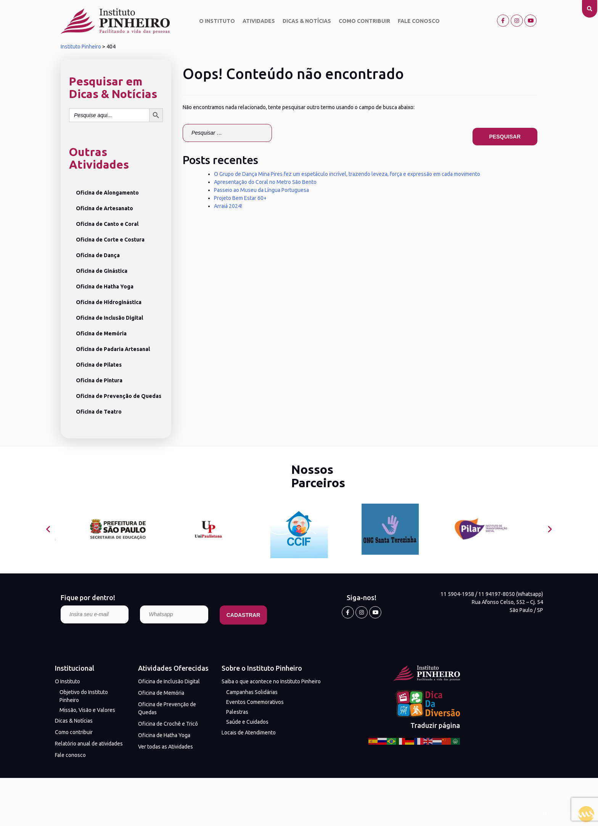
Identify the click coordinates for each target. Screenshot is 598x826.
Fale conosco (419, 21)
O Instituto (217, 21)
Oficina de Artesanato (104, 208)
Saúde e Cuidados (247, 722)
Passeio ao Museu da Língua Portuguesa (261, 190)
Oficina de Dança (98, 255)
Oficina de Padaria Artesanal (113, 349)
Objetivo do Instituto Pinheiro (83, 696)
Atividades (259, 21)
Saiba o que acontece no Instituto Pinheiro (271, 681)
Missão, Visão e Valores (87, 710)
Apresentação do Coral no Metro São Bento (265, 182)
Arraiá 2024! (228, 206)
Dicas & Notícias (307, 21)
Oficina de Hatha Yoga (104, 286)
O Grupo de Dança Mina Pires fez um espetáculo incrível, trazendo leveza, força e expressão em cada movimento (347, 174)
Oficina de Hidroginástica (108, 302)
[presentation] (48, 529)
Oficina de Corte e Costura (110, 240)
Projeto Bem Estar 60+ (240, 198)
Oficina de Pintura (99, 380)
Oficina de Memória (101, 333)
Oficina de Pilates (99, 365)
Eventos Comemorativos (255, 702)
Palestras (237, 712)
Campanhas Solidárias (252, 692)
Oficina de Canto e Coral (107, 224)
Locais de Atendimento (249, 732)
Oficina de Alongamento (107, 193)
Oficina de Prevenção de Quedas (118, 396)
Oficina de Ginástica (101, 271)
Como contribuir (364, 21)
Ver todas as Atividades (165, 747)
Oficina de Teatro (99, 412)
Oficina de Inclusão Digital (109, 318)
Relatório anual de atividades (89, 744)
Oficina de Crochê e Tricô (168, 724)
